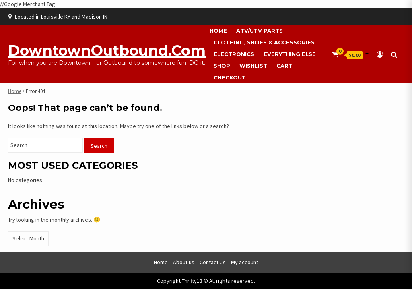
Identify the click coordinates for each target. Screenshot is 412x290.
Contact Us (213, 262)
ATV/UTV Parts (259, 30)
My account (244, 262)
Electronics (234, 54)
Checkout (230, 77)
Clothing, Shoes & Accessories (264, 42)
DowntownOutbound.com (107, 50)
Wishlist (253, 65)
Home (218, 30)
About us (183, 262)
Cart (284, 65)
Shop (222, 65)
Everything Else (290, 54)
